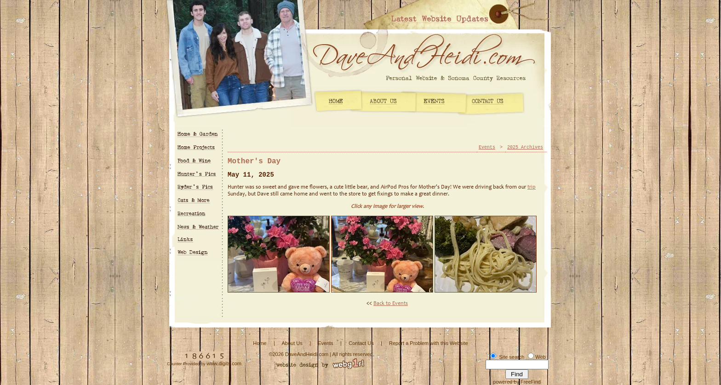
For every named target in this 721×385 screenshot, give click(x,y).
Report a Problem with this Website (428, 343)
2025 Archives (525, 147)
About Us (291, 343)
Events (487, 147)
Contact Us (361, 343)
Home (259, 343)
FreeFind (531, 382)
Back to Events (390, 303)
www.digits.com (223, 363)
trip (531, 187)
